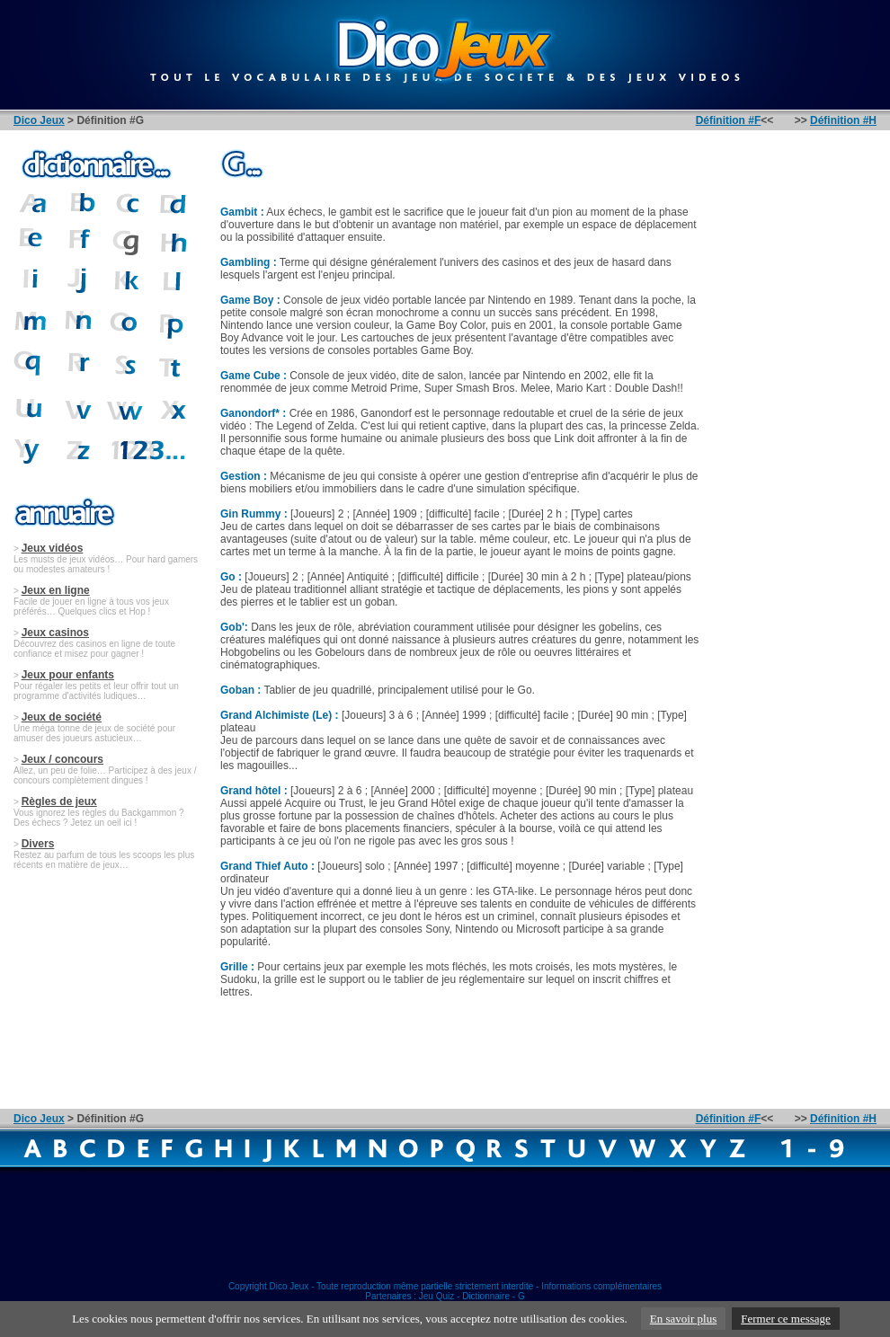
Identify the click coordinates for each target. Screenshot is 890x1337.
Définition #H (843, 120)
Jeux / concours (62, 759)
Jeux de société (62, 717)
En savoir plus (683, 1318)
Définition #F (728, 120)
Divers (38, 843)
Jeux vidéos (53, 548)
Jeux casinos (55, 632)
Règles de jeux (59, 801)
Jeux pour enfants (68, 674)
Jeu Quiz (436, 1296)
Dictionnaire (486, 1296)
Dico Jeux (39, 120)
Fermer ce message (786, 1318)
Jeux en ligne (56, 590)
